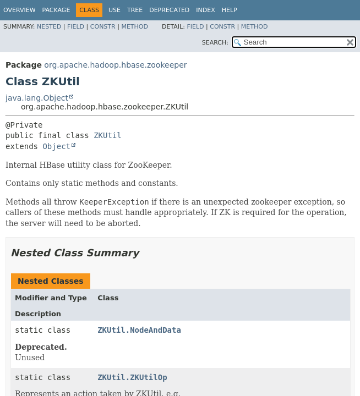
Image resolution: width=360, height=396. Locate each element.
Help (229, 10)
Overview (19, 10)
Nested (49, 26)
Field (75, 26)
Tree (135, 10)
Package (56, 10)
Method (134, 26)
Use (114, 10)
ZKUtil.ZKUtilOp (132, 377)
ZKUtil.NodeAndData (139, 330)
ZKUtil (108, 135)
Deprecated (169, 10)
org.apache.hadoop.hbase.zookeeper (115, 65)
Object (56, 146)
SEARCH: (215, 42)
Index (205, 10)
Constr (103, 26)
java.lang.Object (37, 98)
